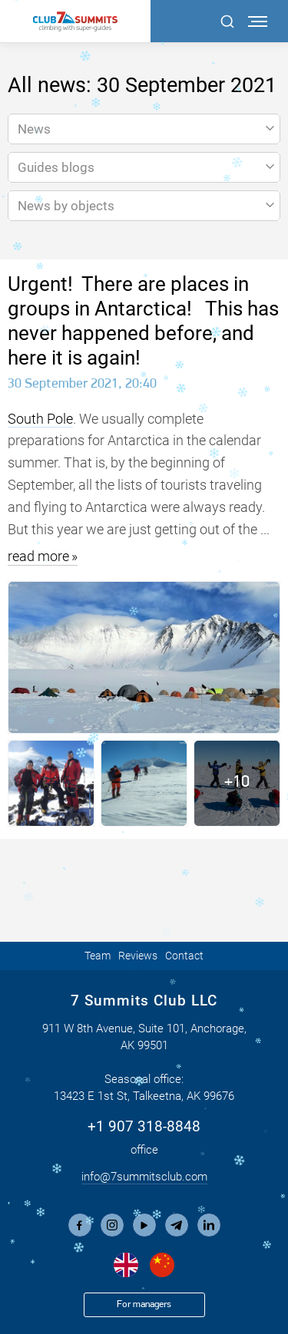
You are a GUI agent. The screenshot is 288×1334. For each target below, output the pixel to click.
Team (97, 955)
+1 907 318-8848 (144, 1126)
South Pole (40, 419)
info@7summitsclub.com (144, 1177)
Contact (184, 955)
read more (38, 556)
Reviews (137, 955)
